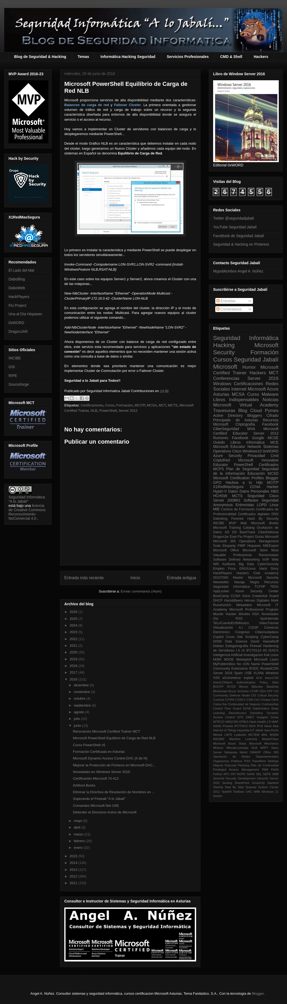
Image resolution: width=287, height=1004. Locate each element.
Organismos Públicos (227, 761)
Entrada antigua (181, 577)
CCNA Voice (240, 596)
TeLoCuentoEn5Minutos (231, 623)
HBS (274, 491)
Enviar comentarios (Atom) (141, 591)
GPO (217, 482)
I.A (238, 650)
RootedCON (269, 668)
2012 (74, 876)
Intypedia (243, 730)
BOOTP (218, 686)
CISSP (253, 627)
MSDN (274, 734)
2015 (74, 856)
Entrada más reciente (84, 577)
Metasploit (243, 659)
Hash (253, 721)
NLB (94, 411)
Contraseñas (270, 704)
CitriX (274, 699)
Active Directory (228, 415)
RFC (226, 774)
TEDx (274, 587)
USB (248, 673)
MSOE (229, 659)
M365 (217, 659)
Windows (222, 383)
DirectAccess (237, 713)
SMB (275, 774)
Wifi (216, 564)
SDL (259, 774)
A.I (241, 627)
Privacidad (256, 455)
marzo (79, 834)
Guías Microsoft (266, 537)
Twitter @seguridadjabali (233, 218)
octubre (80, 698)
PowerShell (108, 411)
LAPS (228, 734)
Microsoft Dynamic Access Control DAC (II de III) (110, 758)
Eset (233, 537)
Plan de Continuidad (264, 765)
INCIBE (15, 358)
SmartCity (258, 782)
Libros (235, 442)
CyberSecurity (268, 564)
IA (243, 650)
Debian (218, 646)
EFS (240, 717)
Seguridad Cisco (262, 496)
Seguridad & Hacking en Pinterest (241, 244)
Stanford (272, 782)
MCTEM (253, 734)
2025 (74, 619)
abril (77, 827)
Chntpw (265, 699)
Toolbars (238, 791)
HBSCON (231, 721)
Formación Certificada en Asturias (99, 752)
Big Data (246, 564)
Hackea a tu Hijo (244, 482)
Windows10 (252, 451)
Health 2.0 (264, 721)
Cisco (237, 451)
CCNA (255, 487)
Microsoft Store (255, 550)
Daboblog (220, 518)
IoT (252, 730)
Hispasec (254, 546)
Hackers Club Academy (257, 573)
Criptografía (245, 424)
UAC (249, 791)
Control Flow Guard (227, 708)
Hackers (261, 56)
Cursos (222, 359)
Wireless (272, 673)
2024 (74, 625)
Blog (242, 410)
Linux (274, 505)
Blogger (272, 478)
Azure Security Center (256, 591)
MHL (264, 734)
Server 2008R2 (226, 500)
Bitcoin (243, 686)
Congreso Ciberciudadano (256, 632)
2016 (74, 679)
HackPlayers (19, 297)
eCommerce (232, 678)
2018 (74, 666)
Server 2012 (128, 411)
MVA (251, 429)
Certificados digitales (253, 514)
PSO (247, 761)
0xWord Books (84, 785)
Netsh (243, 752)
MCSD (273, 473)
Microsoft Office (226, 550)
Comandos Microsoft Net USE (96, 806)
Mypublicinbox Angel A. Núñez (238, 271)
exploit (248, 678)
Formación (124, 405)
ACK (259, 677)
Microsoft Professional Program (253, 609)
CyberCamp (269, 637)
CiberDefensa (268, 532)
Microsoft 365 (224, 541)
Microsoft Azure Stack (229, 743)
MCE (274, 442)
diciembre (82, 685)
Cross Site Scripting (242, 637)
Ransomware (268, 555)
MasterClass (270, 739)
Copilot (218, 637)
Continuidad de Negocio (244, 704)
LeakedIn (240, 734)
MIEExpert (270, 546)
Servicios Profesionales (188, 56)
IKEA (252, 726)
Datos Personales (254, 491)
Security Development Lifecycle (247, 778)
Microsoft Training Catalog (234, 528)
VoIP (265, 559)
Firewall (255, 646)
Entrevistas (244, 505)
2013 (74, 870)
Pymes (271, 410)
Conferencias (226, 378)
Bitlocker (257, 686)
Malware (270, 394)
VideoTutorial (268, 623)
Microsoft (225, 366)
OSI (12, 367)
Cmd (274, 455)
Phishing (243, 765)
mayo (78, 821)
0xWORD (16, 323)
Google (258, 438)
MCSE (273, 438)
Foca (232, 568)
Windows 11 (269, 791)
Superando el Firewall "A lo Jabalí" (99, 799)
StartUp (218, 787)
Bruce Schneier (239, 691)
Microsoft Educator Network (237, 446)
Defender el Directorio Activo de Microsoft (104, 812)
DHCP (218, 600)
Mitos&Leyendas (237, 747)
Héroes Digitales (256, 600)
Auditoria (228, 564)
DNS (274, 514)
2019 (74, 659)
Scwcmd (218, 778)
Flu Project (17, 305)
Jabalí (259, 730)
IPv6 (260, 726)
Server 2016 (262, 378)
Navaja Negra (246, 582)
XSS (216, 678)
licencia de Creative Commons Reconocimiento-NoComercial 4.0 (27, 511)
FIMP (242, 546)
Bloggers (254, 415)
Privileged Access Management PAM (240, 769)
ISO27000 (220, 577)
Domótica (256, 713)
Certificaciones (92, 405)
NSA (255, 614)
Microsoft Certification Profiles (238, 478)
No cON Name (248, 664)
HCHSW (220, 496)
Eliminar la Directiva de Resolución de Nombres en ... (114, 792)
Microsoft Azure (263, 389)
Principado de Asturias (235, 420)
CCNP (254, 691)
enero (79, 848)
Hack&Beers (233, 600)
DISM (217, 641)
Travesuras (224, 410)
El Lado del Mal (21, 270)
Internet (238, 389)
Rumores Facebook (230, 438)
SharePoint (242, 782)
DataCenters (261, 708)
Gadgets (262, 717)
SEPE (267, 774)
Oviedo (219, 442)
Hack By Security (262, 518)
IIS (265, 650)
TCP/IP (260, 587)
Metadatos (244, 605)
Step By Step (234, 787)
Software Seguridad (261, 500)
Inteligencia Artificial (228, 655)
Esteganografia (237, 646)
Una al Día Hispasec (26, 314)
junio (78, 726)
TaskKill (226, 791)
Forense (237, 518)
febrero (80, 841)
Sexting (227, 782)
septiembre (83, 705)
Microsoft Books (264, 523)
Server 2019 (222, 673)
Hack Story (268, 568)
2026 (74, 612)
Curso (110, 405)
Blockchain (220, 691)
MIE (216, 509)
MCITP (140, 405)
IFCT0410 (241, 726)
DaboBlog (17, 279)
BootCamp (221, 596)
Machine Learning (243, 739)
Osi (215, 618)
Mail (243, 523)
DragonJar (221, 537)
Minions (218, 747)
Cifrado (272, 415)
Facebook (270, 424)
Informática (255, 442)
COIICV (240, 699)
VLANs (259, 673)
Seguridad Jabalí (256, 359)
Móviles (244, 614)
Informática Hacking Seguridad (127, 56)
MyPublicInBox (224, 664)
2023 (74, 632)
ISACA (273, 650)
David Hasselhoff (264, 641)
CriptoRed (221, 460)
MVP (232, 523)
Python (217, 774)
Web (275, 559)
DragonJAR (18, 331)
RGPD (241, 774)
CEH (262, 691)
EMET (250, 717)
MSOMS (218, 739)
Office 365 (270, 752)
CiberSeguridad (226, 429)
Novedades (269, 614)
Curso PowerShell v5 (89, 745)
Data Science (236, 641)
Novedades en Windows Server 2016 (101, 772)
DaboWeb (17, 288)
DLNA (247, 708)
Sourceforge (19, 384)
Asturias (221, 394)
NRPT (264, 747)
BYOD (231, 686)
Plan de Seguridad (242, 469)
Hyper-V (220, 491)
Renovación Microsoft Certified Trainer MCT (106, 731)
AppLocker (221, 591)
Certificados (268, 465)
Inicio (135, 577)
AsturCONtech (222, 682)
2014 (74, 863)
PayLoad (230, 765)
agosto (79, 712)
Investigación (253, 655)
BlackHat (272, 686)
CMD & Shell (231, 56)
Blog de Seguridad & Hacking (40, 56)
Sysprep (251, 787)
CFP (269, 691)
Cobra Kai (220, 704)
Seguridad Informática (245, 338)
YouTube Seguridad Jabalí (235, 227)
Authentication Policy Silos (257, 682)
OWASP (255, 752)
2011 (74, 883)
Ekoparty (229, 546)
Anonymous (223, 505)
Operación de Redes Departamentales (245, 756)
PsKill (274, 769)
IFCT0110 (253, 650)
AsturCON (271, 677)
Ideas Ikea (271, 726)
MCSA (152, 405)
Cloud (256, 410)
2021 (74, 646)
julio (77, 719)
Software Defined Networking (236, 559)
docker (217, 795)
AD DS (231, 532)
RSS (239, 618)
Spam (238, 673)
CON (249, 699)
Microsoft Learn (266, 659)
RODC (254, 668)
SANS (251, 774)
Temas (83, 56)
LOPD (262, 505)
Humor (249, 367)
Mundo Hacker (224, 614)
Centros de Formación (238, 509)
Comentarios (229, 309)
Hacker (272, 487)
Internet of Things (224, 730)
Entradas (225, 301)
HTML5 (244, 721)
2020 (74, 652)
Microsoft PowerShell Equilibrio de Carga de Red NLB (114, 738)
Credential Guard (265, 596)
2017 (74, 672)
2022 (74, 639)
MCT (162, 405)
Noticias (270, 399)
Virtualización (223, 627)
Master (238, 577)
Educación (256, 473)
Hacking (224, 345)
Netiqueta (230, 752)
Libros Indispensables (236, 399)
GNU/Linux (247, 568)
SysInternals (269, 618)
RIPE (13, 375)
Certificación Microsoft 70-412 (96, 778)
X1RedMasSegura (228, 487)
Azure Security (227, 455)
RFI (233, 774)
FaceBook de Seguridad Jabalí (238, 236)
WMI (257, 791)
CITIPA (229, 699)
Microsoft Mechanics (263, 743)
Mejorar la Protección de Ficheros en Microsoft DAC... (114, 765)
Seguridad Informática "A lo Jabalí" (27, 499)
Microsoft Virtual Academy (245, 405)
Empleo (219, 568)
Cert (256, 699)
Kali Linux (271, 655)
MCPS (218, 469)
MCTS (173, 405)
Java (267, 730)
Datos (233, 491)
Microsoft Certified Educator (245, 431)
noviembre (82, 692)
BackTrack (247, 532)
